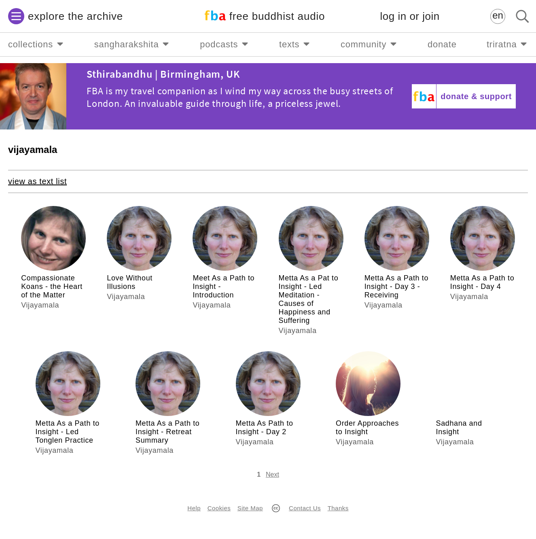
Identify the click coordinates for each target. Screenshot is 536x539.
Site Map (250, 508)
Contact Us (305, 508)
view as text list (37, 181)
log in (410, 16)
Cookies (219, 508)
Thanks (338, 508)
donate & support (476, 96)
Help (194, 508)
